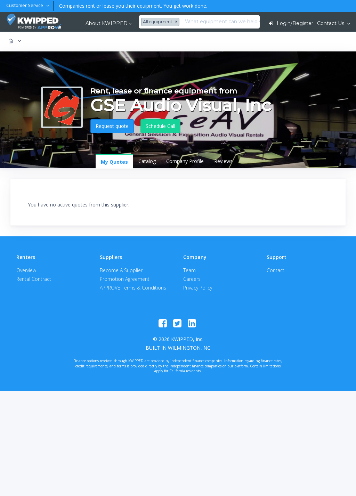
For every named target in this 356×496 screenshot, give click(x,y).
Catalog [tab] (147, 161)
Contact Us (331, 23)
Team (189, 270)
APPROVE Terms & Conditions (133, 287)
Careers (192, 279)
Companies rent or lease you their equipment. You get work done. (131, 5)
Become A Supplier (121, 270)
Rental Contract (33, 279)
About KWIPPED (107, 23)
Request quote (112, 126)
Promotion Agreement (124, 279)
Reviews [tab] (223, 161)
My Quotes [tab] (114, 161)
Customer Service (25, 5)
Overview (26, 270)
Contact (275, 270)
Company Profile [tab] (185, 161)
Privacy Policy (197, 287)
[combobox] (161, 21)
